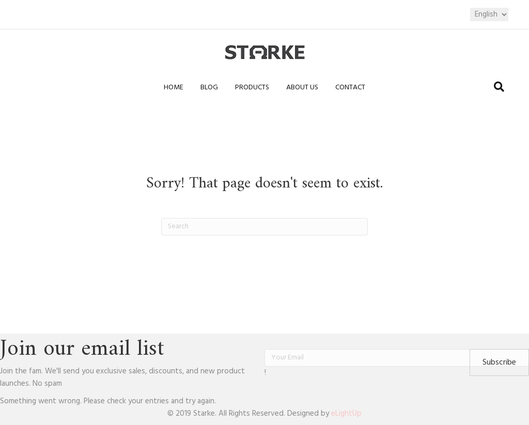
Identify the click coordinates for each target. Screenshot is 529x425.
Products (252, 87)
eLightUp (346, 413)
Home (173, 87)
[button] (499, 362)
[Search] (499, 86)
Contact (350, 87)
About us (302, 87)
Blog (209, 87)
